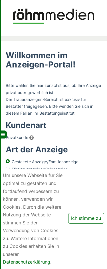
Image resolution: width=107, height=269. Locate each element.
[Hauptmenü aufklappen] (3, 134)
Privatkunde (17, 137)
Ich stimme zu (86, 218)
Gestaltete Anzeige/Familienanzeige (45, 161)
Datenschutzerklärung (26, 262)
